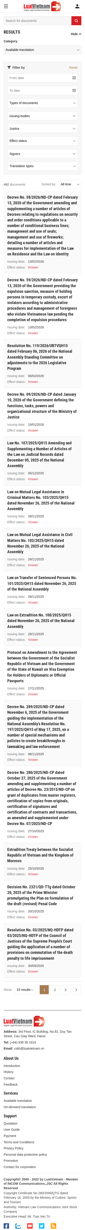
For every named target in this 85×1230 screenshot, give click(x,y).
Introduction (12, 1066)
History (9, 1072)
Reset (73, 67)
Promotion (11, 1160)
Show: (8, 989)
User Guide (12, 1129)
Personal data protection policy (25, 1154)
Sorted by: (48, 184)
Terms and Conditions (19, 1142)
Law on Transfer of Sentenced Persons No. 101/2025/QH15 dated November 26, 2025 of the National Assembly (42, 583)
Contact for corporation (20, 1167)
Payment (10, 1136)
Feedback (10, 1084)
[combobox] (42, 115)
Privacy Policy (13, 1148)
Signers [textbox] (15, 154)
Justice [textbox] (14, 128)
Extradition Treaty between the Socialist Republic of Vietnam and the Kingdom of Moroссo (40, 855)
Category (10, 41)
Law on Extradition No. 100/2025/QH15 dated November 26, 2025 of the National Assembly (41, 621)
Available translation (18, 1101)
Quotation (10, 1123)
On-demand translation (20, 1107)
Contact (9, 1078)
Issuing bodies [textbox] (20, 116)
